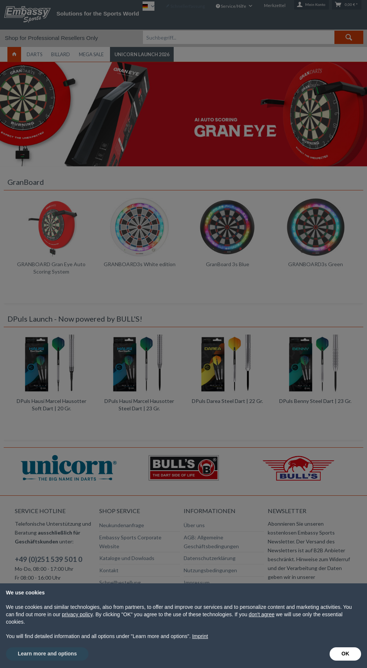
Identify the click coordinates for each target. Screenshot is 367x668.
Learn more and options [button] (47, 654)
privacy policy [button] (77, 614)
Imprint (200, 636)
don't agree (262, 614)
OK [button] (345, 654)
